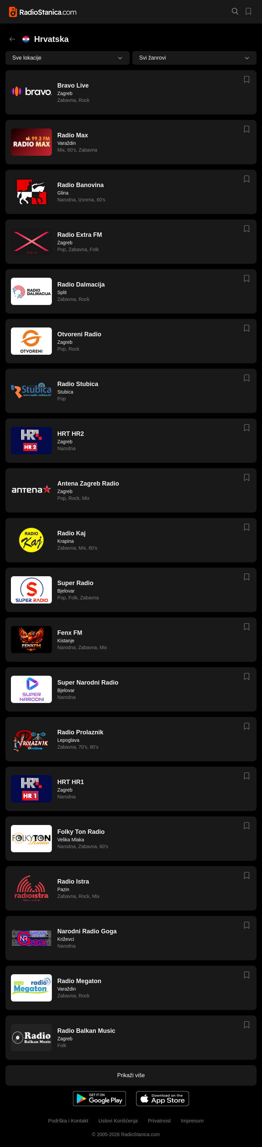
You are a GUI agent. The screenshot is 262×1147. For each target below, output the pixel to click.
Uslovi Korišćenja (118, 1120)
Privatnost (159, 1120)
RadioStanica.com (140, 1134)
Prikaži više (131, 1075)
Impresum (192, 1120)
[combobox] (13, 58)
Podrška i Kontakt (68, 1120)
